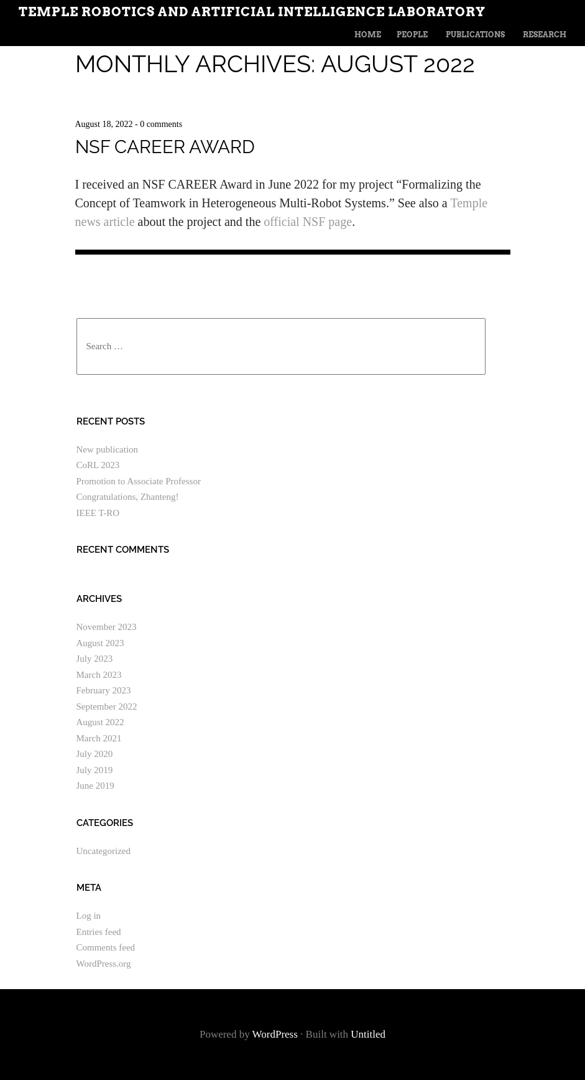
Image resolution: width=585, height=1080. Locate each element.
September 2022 (106, 706)
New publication (107, 449)
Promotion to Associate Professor (138, 481)
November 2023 (106, 627)
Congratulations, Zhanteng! (127, 497)
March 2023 (99, 675)
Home (367, 34)
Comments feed (106, 947)
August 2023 (100, 643)
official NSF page (308, 221)
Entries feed (98, 932)
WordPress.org (103, 964)
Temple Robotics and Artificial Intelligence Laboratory (252, 11)
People (412, 34)
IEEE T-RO (98, 513)
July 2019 (94, 770)
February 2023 (103, 690)
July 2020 (94, 754)
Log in (88, 916)
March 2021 (99, 738)
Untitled (368, 1034)
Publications (475, 34)
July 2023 (94, 659)
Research (544, 34)
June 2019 (95, 786)
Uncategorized (103, 851)
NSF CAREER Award (165, 146)
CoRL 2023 (98, 465)
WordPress (275, 1034)
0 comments (161, 124)
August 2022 (100, 722)
